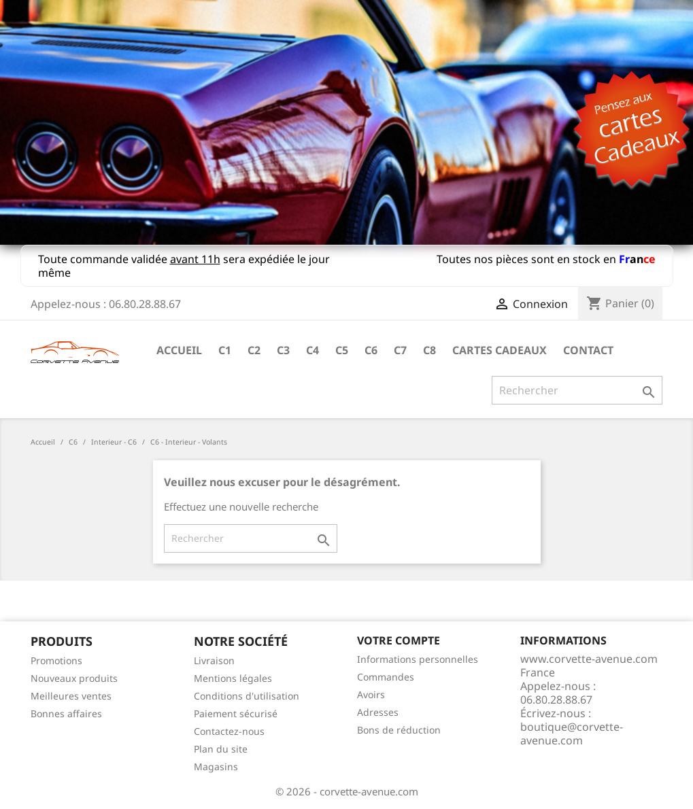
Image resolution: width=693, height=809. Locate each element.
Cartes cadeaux (499, 350)
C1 (224, 350)
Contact (588, 350)
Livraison (214, 660)
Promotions (56, 660)
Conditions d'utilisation (246, 695)
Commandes (385, 676)
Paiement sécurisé (235, 713)
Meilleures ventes (71, 695)
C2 (254, 350)
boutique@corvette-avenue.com (571, 733)
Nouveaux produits (74, 678)
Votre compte (398, 640)
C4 (312, 350)
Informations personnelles (417, 659)
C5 (341, 350)
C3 (283, 350)
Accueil (179, 350)
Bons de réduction (399, 729)
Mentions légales (233, 678)
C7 (400, 350)
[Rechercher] (577, 390)
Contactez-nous (229, 731)
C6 (371, 350)
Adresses (378, 712)
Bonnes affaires (66, 713)
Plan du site (221, 748)
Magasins (216, 766)
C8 (429, 350)
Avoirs (371, 694)
